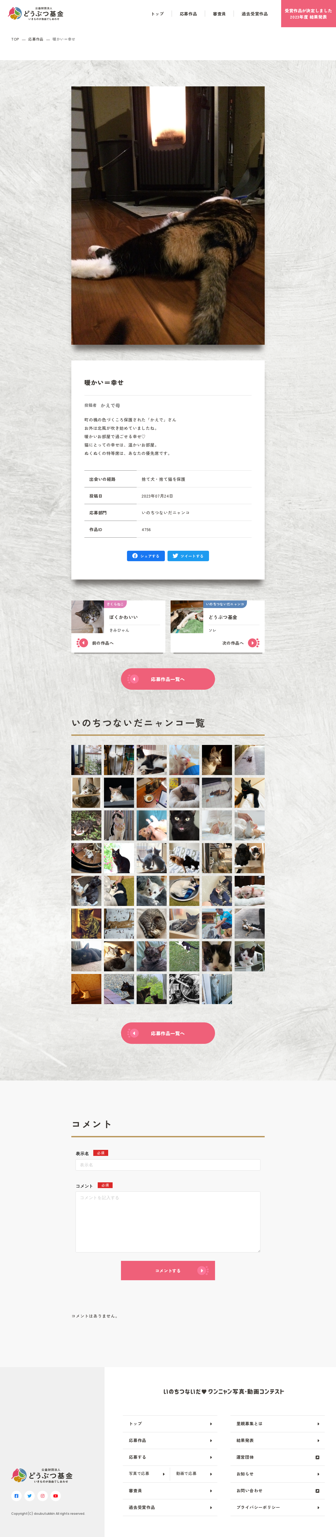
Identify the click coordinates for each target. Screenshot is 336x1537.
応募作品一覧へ (168, 679)
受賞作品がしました (308, 13)
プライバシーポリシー (258, 1507)
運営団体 (245, 1457)
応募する (137, 1457)
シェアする (150, 556)
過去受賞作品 (255, 13)
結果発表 (245, 1440)
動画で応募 (186, 1473)
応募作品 (188, 13)
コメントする (168, 1270)
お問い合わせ (249, 1490)
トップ (157, 13)
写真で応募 (139, 1473)
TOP (15, 39)
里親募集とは (249, 1423)
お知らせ (245, 1474)
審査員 (219, 13)
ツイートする (192, 556)
